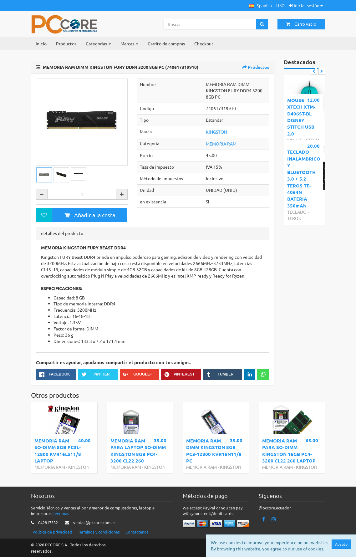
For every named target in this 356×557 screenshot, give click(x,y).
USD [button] (280, 5)
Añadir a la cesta (89, 215)
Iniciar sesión (306, 5)
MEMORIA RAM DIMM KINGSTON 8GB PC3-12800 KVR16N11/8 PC (214, 450)
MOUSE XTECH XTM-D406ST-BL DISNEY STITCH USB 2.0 (301, 117)
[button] (260, 5)
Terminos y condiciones (99, 531)
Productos (66, 43)
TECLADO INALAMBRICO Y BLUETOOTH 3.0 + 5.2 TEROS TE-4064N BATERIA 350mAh (303, 178)
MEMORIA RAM (221, 143)
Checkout (203, 43)
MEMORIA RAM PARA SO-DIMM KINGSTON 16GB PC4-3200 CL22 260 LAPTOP (289, 450)
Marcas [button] (129, 43)
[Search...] (210, 24)
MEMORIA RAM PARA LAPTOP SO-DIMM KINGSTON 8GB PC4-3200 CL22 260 (138, 450)
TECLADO (297, 212)
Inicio (41, 43)
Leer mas (61, 513)
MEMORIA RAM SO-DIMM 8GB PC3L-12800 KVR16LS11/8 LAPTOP (57, 450)
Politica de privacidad (52, 531)
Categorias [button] (98, 43)
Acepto (341, 544)
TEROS (294, 218)
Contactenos (137, 531)
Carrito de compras (166, 43)
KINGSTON (216, 132)
